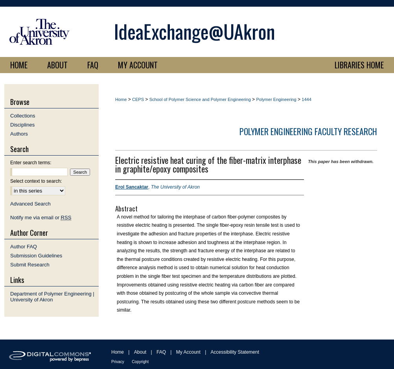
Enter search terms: (31, 162)
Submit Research (30, 265)
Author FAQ (23, 247)
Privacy (117, 362)
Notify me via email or (40, 217)
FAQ (161, 352)
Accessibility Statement (235, 352)
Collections (22, 116)
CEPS (138, 99)
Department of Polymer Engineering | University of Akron (52, 297)
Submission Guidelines (36, 256)
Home (121, 99)
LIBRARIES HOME (359, 65)
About (140, 352)
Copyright (140, 362)
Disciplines (22, 125)
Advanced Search (30, 204)
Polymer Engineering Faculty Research (308, 131)
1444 (306, 99)
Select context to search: (36, 181)
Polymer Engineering (276, 99)
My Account (188, 352)
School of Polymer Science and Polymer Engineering (200, 99)
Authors (19, 134)
